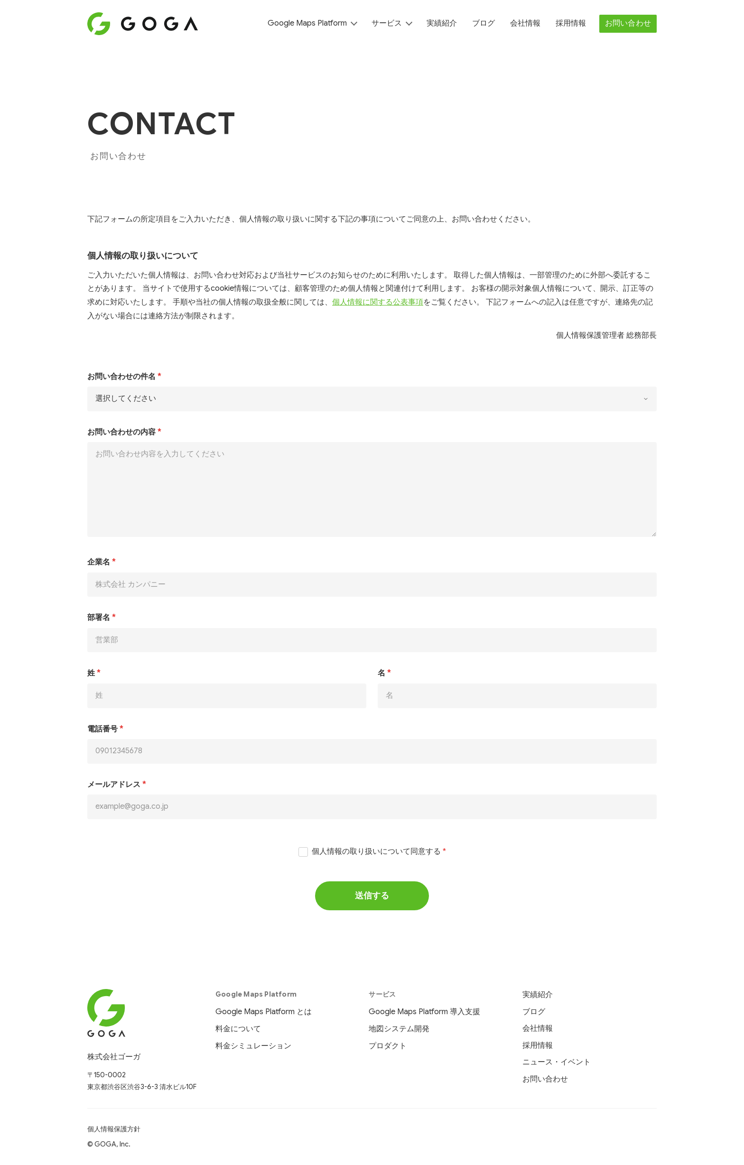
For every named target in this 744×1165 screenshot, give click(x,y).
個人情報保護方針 (113, 1129)
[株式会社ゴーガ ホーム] (141, 1013)
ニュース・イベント (556, 1062)
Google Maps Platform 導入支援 (424, 1012)
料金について (238, 1029)
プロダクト (388, 1046)
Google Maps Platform (307, 23)
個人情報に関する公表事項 (377, 302)
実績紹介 (442, 23)
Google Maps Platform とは (263, 1012)
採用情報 (571, 23)
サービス (387, 23)
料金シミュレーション (253, 1046)
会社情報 (525, 23)
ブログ (483, 23)
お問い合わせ (628, 23)
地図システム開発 (399, 1029)
